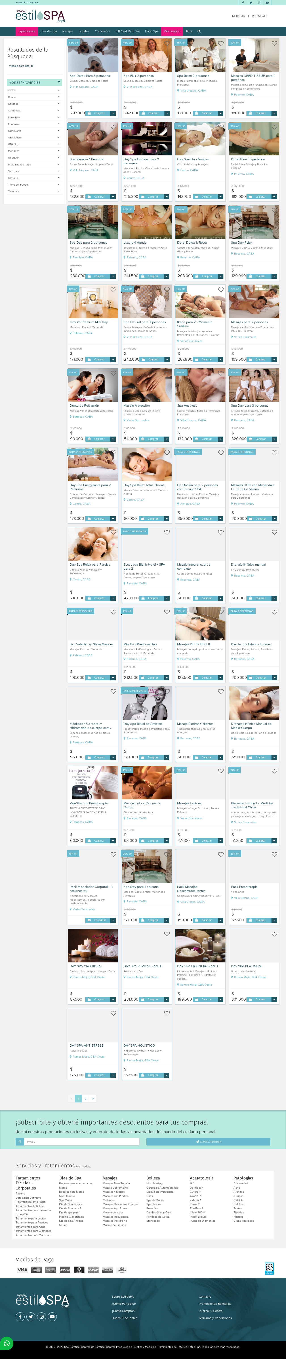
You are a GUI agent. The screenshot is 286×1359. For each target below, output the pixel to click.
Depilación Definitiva (28, 1198)
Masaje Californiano (115, 1188)
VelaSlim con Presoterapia (89, 803)
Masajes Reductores (115, 1217)
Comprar (99, 113)
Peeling (20, 1194)
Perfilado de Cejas (157, 1217)
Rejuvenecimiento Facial (31, 1202)
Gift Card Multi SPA (128, 31)
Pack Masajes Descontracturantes (191, 889)
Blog (189, 31)
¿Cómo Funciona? (124, 1303)
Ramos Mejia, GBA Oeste (87, 977)
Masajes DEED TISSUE (194, 644)
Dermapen (196, 1188)
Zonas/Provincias (34, 82)
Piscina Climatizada (71, 1217)
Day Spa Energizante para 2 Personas (90, 487)
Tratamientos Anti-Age (30, 1206)
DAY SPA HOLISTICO (139, 1045)
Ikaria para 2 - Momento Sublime (194, 324)
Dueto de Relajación (84, 406)
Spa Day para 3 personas (249, 406)
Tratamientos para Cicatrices (33, 1231)
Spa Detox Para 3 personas (90, 76)
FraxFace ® (196, 1208)
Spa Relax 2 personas (193, 76)
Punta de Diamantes (202, 1221)
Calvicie (238, 1200)
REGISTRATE (260, 16)
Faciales (84, 31)
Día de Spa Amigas (71, 1221)
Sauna (63, 1225)
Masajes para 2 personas (249, 322)
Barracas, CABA (81, 416)
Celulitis (238, 1204)
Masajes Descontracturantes (120, 1204)
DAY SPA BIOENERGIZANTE (198, 966)
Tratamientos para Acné (30, 1227)
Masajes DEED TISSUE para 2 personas (253, 78)
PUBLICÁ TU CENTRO (27, 2)
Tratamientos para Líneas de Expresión (33, 1212)
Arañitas (238, 1192)
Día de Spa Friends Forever (251, 644)
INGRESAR (238, 16)
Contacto (205, 1296)
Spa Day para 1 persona (141, 887)
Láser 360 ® (197, 1213)
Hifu (192, 1183)
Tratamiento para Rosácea (32, 1223)
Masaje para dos (113, 1213)
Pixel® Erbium (198, 1217)
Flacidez (238, 1213)
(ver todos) (83, 1166)
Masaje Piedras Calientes (195, 724)
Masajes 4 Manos (114, 1192)
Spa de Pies (153, 1204)
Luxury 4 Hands (135, 242)
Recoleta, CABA (81, 257)
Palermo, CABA (242, 94)
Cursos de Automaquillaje (162, 1188)
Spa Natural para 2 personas (145, 322)
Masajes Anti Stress (115, 1208)
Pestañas (152, 1208)
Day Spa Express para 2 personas (141, 161)
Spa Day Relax (241, 242)
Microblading (154, 1183)
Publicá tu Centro (211, 1311)
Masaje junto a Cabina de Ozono (142, 805)
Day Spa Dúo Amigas (193, 159)
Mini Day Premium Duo (140, 644)
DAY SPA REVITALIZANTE (143, 966)
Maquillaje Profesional (160, 1192)
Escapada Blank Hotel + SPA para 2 (144, 566)
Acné (236, 1188)
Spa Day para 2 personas (88, 242)
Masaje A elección (137, 406)
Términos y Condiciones (215, 1318)
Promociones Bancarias (215, 1303)
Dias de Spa (49, 31)
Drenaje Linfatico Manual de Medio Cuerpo (251, 726)
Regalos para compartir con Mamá (76, 1185)
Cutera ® (195, 1192)
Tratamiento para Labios (31, 1219)
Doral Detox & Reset (192, 242)
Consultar (100, 920)
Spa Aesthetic (187, 406)
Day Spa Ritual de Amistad (143, 724)
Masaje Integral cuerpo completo (193, 566)
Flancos (238, 1217)
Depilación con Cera (158, 1213)
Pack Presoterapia (244, 887)
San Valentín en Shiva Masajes (92, 644)
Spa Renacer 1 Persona (86, 159)
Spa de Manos (155, 1200)
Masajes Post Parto (115, 1221)
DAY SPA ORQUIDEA (85, 966)
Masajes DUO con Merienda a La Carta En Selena (253, 487)
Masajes (67, 31)
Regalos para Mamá (71, 1192)
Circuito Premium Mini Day (89, 322)
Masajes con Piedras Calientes (115, 1198)
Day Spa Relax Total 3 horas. (144, 485)
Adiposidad (240, 1183)
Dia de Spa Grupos (70, 1204)
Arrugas (238, 1196)
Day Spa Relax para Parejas (90, 564)
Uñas (149, 1196)
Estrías (237, 1208)
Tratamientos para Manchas (33, 1235)
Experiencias (27, 31)
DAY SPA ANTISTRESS (86, 1045)
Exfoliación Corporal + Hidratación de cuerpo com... (90, 726)
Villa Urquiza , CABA (84, 87)
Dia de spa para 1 (69, 1213)
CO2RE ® (195, 1196)
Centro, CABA (134, 178)
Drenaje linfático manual (248, 564)
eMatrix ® (195, 1200)
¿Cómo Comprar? (123, 1311)
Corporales (102, 31)
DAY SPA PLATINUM (246, 966)
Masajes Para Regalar (116, 1183)
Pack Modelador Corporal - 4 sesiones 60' (91, 889)
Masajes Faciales (189, 803)
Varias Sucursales (189, 341)
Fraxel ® (195, 1204)
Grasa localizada (243, 1221)
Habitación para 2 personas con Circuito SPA (197, 487)
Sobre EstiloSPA (123, 1296)
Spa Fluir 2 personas (139, 76)
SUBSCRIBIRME (208, 1141)
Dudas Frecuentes (124, 1318)
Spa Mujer (65, 1200)
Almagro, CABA (188, 504)
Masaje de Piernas (114, 1225)
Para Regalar (172, 31)
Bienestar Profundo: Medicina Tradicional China (252, 805)
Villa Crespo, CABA (191, 902)
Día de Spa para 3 (70, 1208)
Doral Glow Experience (248, 159)
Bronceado (153, 1221)
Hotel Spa (151, 31)
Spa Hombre (67, 1196)
